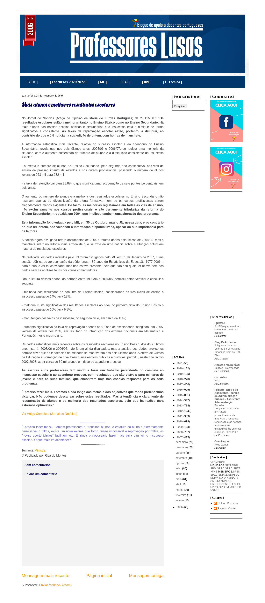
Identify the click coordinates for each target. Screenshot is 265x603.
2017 (180, 384)
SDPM (214, 477)
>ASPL (236, 484)
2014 (180, 400)
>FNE (213, 471)
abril (179, 484)
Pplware (219, 323)
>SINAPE (233, 477)
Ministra (40, 450)
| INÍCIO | (31, 82)
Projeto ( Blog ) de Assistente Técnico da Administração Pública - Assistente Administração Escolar (227, 397)
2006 (180, 507)
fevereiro (181, 495)
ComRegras (222, 441)
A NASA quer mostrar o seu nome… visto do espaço (227, 329)
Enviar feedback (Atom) (55, 585)
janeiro (180, 500)
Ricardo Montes (227, 508)
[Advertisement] (188, 170)
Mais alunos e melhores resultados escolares (68, 104)
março (180, 489)
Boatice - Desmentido (226, 367)
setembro (182, 457)
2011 (180, 416)
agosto (180, 463)
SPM (213, 468)
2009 (180, 426)
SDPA (222, 477)
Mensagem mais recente (45, 575)
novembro (182, 447)
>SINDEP (226, 480)
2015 (180, 395)
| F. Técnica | (172, 82)
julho (179, 468)
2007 (180, 437)
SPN (228, 465)
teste (217, 380)
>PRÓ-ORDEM (219, 487)
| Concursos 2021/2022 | (68, 82)
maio (179, 479)
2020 (180, 368)
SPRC (229, 468)
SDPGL (222, 474)
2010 (180, 421)
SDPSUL (233, 474)
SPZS (236, 468)
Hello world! (221, 444)
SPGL (235, 465)
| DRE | (147, 82)
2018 (180, 379)
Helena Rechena (228, 503)
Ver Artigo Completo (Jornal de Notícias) (49, 413)
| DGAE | (124, 82)
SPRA (220, 468)
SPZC (214, 474)
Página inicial (99, 575)
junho (179, 473)
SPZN (236, 471)
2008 (180, 432)
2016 (180, 389)
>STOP (214, 490)
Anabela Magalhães (227, 364)
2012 (180, 410)
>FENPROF (217, 462)
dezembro (182, 442)
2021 (180, 363)
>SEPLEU (216, 484)
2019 (180, 373)
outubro (181, 452)
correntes (220, 377)
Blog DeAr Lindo (225, 342)
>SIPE (227, 484)
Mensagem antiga (146, 575)
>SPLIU (215, 480)
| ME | (102, 82)
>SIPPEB (235, 487)
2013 (180, 405)
